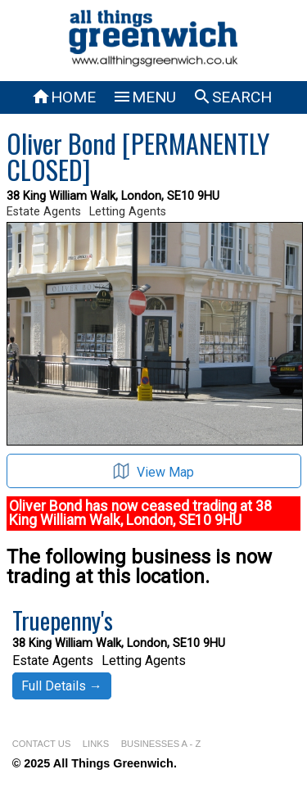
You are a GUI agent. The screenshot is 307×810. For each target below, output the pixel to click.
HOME (63, 97)
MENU (144, 97)
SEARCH (232, 97)
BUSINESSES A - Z (161, 744)
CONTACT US (41, 744)
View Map (153, 471)
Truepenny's (62, 620)
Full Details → (61, 686)
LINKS (96, 744)
